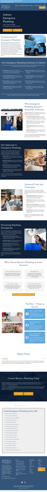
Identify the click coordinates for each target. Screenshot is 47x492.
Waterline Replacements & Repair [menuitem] (21, 476)
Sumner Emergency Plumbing (11, 434)
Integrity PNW (25, 490)
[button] (32, 5)
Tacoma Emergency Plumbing (11, 417)
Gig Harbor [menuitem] (31, 474)
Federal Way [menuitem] (31, 468)
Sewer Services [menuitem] (19, 474)
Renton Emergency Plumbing (11, 422)
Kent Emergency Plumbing (11, 424)
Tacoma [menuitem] (30, 466)
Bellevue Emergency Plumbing (11, 428)
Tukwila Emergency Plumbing (11, 430)
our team (26, 136)
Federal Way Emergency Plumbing (12, 419)
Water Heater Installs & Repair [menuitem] (20, 472)
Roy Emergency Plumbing (11, 447)
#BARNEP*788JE (7, 54)
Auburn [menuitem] (30, 463)
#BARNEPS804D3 (7, 55)
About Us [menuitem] (40, 463)
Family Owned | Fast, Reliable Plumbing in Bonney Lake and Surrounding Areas (11, 1)
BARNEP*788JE (20, 487)
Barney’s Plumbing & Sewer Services (10, 45)
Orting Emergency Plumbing (11, 445)
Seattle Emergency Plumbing (11, 449)
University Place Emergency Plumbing (13, 451)
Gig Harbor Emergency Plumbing (12, 426)
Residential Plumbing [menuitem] (20, 465)
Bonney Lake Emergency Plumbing (12, 441)
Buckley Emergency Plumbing (11, 436)
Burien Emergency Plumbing (11, 439)
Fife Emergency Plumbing (10, 443)
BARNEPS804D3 (31, 487)
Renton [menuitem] (30, 473)
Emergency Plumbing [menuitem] (20, 463)
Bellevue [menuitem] (31, 471)
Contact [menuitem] (39, 466)
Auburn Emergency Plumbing (11, 415)
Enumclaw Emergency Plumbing (12, 432)
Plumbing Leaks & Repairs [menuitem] (21, 468)
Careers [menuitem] (39, 468)
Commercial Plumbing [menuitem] (20, 466)
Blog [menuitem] (39, 465)
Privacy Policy (30, 488)
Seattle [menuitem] (30, 465)
